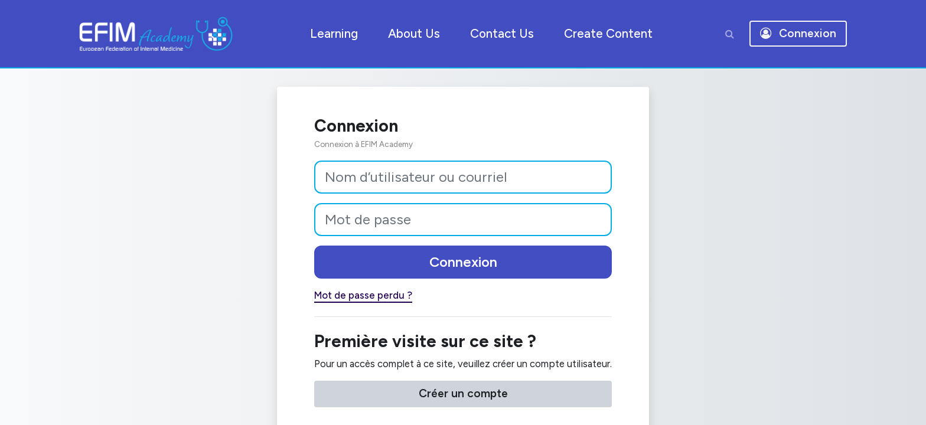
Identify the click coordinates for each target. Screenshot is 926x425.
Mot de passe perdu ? (342, 298)
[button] (729, 33)
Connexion (463, 263)
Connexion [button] (798, 33)
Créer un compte (463, 400)
